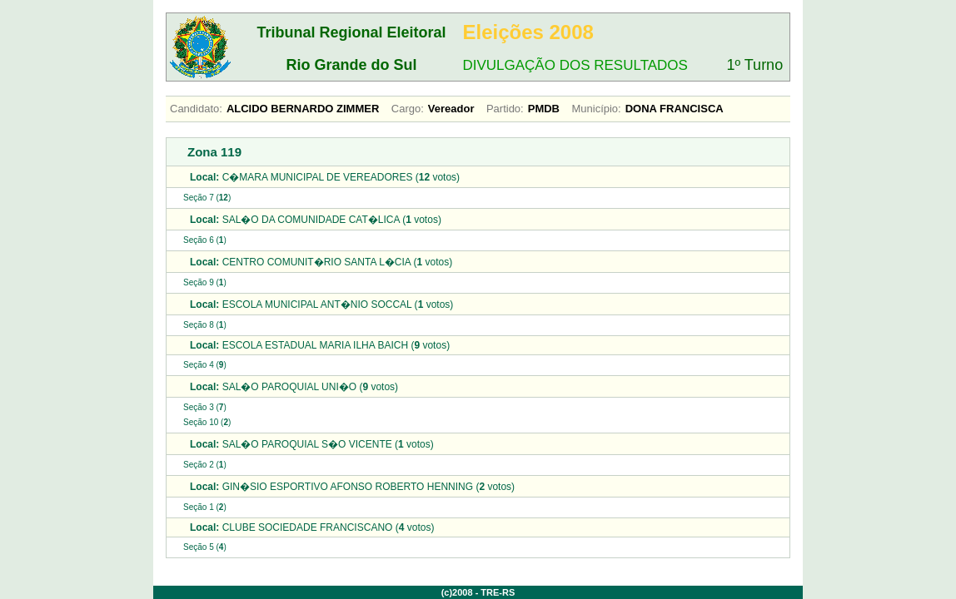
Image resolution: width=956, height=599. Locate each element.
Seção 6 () (205, 240)
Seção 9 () (205, 282)
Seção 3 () (205, 407)
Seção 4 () (205, 364)
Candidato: (196, 108)
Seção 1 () (205, 507)
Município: (595, 108)
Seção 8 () (205, 324)
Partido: (505, 108)
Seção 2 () (205, 464)
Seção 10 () (207, 422)
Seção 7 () (207, 197)
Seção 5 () (205, 547)
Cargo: (407, 108)
